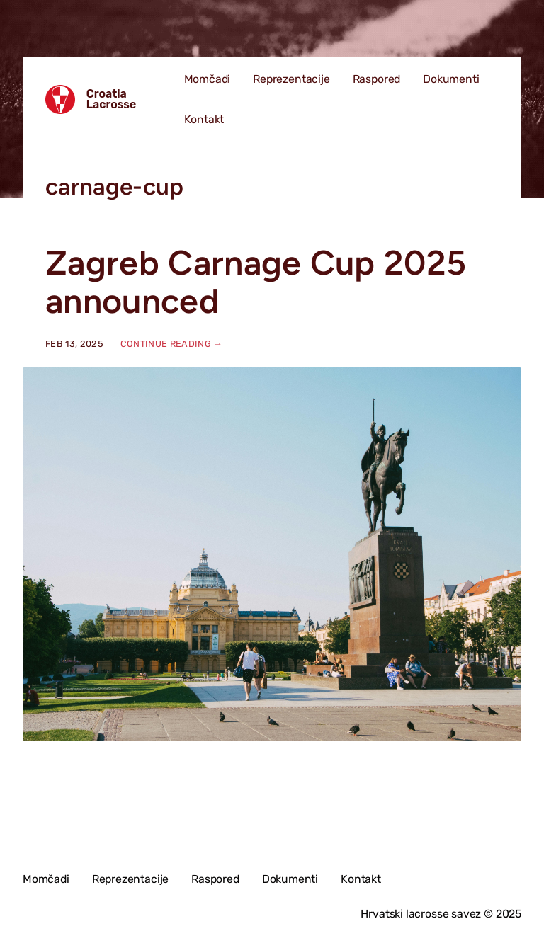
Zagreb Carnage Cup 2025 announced (255, 282)
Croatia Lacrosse (111, 99)
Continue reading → (171, 343)
